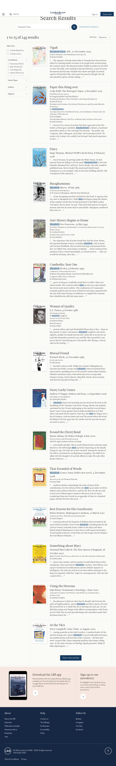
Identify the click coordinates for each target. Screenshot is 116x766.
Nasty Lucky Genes (62, 380)
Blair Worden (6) (15, 57)
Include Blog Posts (15, 41)
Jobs (6, 727)
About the (9, 709)
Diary (53, 139)
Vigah (54, 38)
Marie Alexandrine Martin (61, 264)
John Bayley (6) (14, 60)
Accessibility (44, 720)
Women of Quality (62, 297)
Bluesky (78, 709)
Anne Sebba (56, 316)
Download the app (47, 665)
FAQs (42, 724)
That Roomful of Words (66, 459)
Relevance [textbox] (103, 28)
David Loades (57, 549)
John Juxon (56, 353)
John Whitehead (83, 184)
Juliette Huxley (57, 311)
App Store (53, 672)
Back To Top (108, 741)
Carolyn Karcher (58, 223)
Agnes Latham (62, 432)
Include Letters (14, 44)
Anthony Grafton (58, 588)
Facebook (79, 720)
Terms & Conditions (11, 750)
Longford (59, 306)
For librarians (44, 716)
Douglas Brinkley (58, 87)
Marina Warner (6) (16, 63)
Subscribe (105, 5)
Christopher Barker (59, 390)
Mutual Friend (59, 344)
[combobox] (104, 28)
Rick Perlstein (57, 112)
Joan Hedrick (57, 228)
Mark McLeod (87, 264)
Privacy (24, 750)
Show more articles (70, 648)
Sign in (92, 5)
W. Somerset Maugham (60, 184)
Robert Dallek (57, 48)
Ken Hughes (56, 107)
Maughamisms (60, 174)
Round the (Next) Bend (65, 422)
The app (45, 713)
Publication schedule (12, 716)
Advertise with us (10, 720)
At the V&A (57, 615)
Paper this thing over (64, 77)
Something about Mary (65, 536)
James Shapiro (57, 509)
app (60, 669)
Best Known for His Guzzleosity (71, 499)
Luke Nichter (73, 87)
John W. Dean (57, 92)
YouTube (79, 716)
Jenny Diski (56, 472)
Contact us (44, 709)
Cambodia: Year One (63, 255)
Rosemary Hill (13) (16, 54)
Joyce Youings (76, 432)
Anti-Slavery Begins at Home (69, 211)
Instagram (79, 713)
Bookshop (8, 724)
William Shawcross (59, 270)
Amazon (63, 674)
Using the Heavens (62, 576)
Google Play (37, 674)
